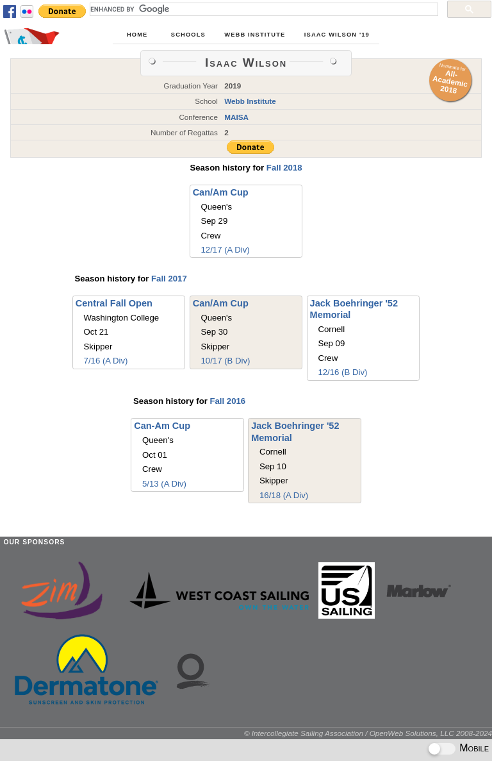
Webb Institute (254, 34)
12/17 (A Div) (225, 250)
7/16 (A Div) (106, 360)
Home (137, 34)
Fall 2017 (169, 278)
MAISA (236, 117)
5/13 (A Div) (164, 484)
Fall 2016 (227, 401)
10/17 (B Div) (225, 360)
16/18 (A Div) (283, 495)
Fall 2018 (284, 167)
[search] (262, 9)
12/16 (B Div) (342, 372)
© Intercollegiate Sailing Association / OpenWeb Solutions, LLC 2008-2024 (368, 733)
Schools (188, 34)
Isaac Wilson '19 (337, 34)
